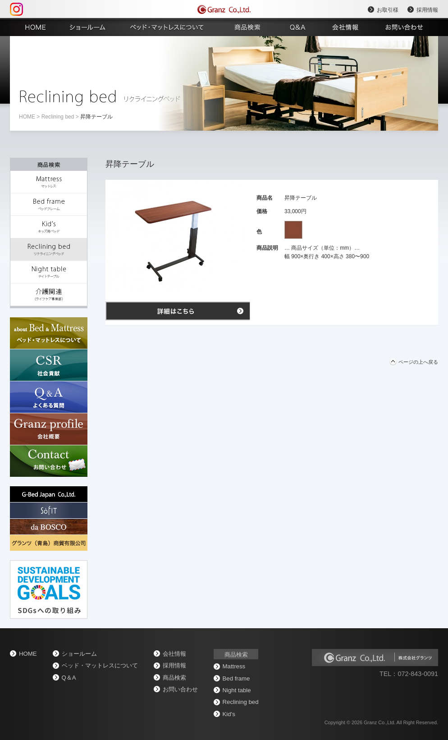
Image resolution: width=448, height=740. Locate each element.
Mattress (234, 666)
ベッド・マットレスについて (100, 665)
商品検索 (174, 677)
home (27, 117)
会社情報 (174, 653)
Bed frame (236, 678)
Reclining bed (57, 117)
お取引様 (387, 10)
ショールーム (79, 653)
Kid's (229, 714)
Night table (237, 690)
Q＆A (69, 677)
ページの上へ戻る (418, 362)
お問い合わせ (180, 689)
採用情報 (427, 10)
